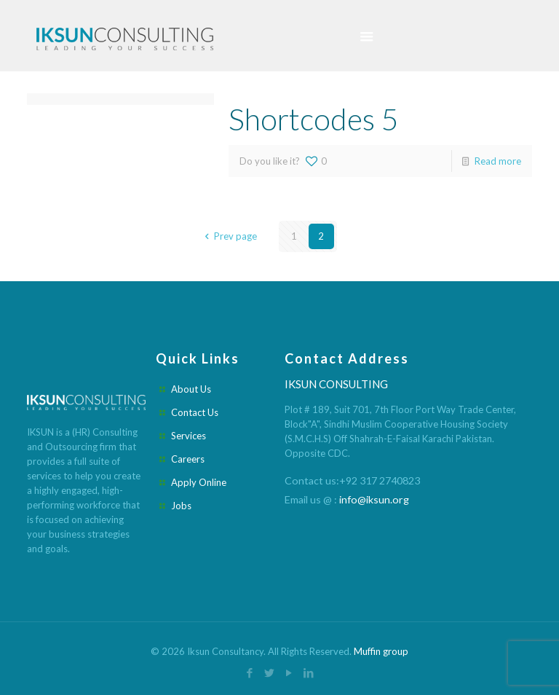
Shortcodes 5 (313, 119)
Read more (498, 161)
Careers (188, 459)
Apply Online (198, 482)
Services (188, 435)
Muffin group (381, 651)
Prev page (228, 236)
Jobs (181, 505)
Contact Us (194, 412)
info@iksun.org (374, 499)
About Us (191, 389)
